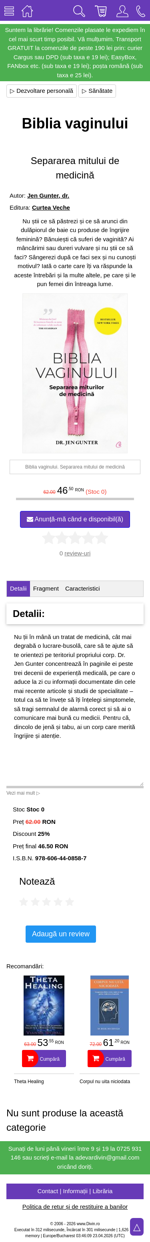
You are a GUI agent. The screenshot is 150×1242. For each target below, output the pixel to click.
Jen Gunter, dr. (48, 195)
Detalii (18, 588)
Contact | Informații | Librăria (75, 1191)
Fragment (46, 588)
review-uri (77, 553)
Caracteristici (82, 588)
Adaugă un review (61, 934)
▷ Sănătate (97, 90)
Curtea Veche (51, 207)
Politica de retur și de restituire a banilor (75, 1206)
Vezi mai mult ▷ (23, 793)
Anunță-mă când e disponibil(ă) (75, 519)
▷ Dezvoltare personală (41, 90)
